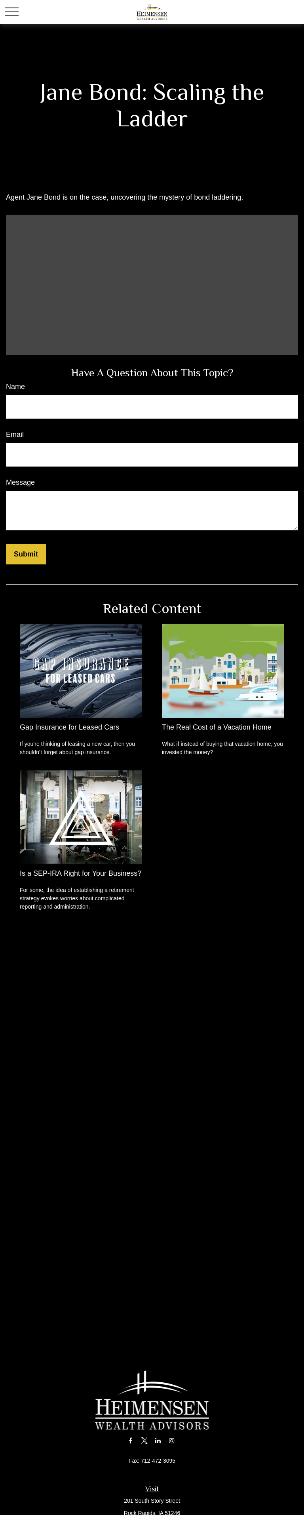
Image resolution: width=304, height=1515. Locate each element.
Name (15, 387)
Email (15, 434)
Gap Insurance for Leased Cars (69, 727)
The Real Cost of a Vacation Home (217, 727)
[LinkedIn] (158, 1440)
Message (20, 482)
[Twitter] (144, 1440)
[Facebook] (130, 1440)
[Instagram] (172, 1440)
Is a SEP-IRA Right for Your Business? (80, 873)
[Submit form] (26, 554)
